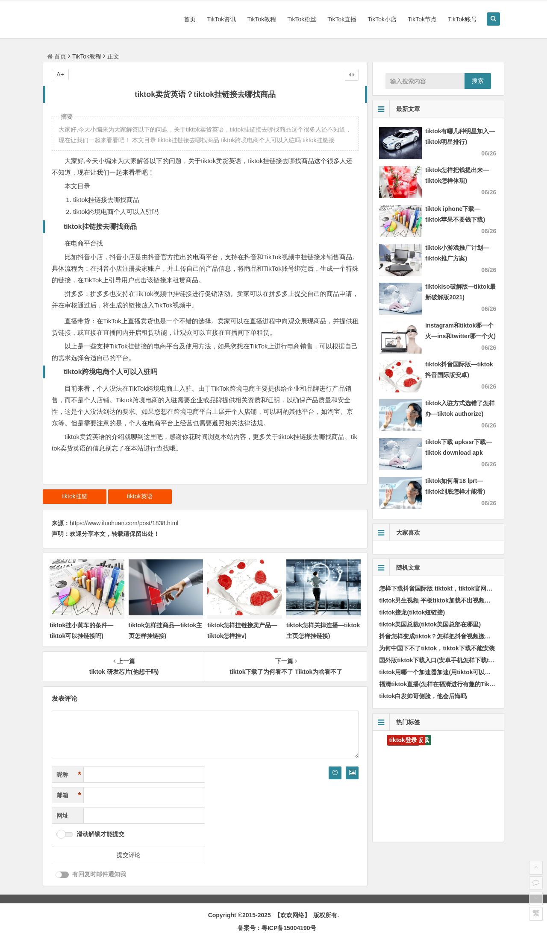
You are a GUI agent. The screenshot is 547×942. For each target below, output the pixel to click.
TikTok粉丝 (301, 19)
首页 (190, 19)
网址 (62, 815)
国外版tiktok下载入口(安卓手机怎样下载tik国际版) (446, 660)
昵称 (68, 775)
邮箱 (68, 795)
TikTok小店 (382, 19)
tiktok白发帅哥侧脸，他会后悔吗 (423, 696)
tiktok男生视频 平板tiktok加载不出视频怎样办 (441, 600)
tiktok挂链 (75, 496)
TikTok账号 (462, 19)
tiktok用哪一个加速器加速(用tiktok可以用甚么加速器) (451, 672)
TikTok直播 (341, 19)
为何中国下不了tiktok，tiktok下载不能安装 (437, 648)
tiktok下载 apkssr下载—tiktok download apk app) (458, 453)
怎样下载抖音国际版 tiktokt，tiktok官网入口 (438, 588)
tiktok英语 (140, 496)
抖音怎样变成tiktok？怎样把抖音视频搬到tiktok (443, 636)
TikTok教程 (261, 19)
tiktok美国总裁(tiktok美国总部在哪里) (430, 624)
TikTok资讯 (221, 19)
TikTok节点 (422, 19)
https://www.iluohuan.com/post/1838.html (124, 523)
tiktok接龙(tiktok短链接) (412, 612)
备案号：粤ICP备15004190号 (277, 927)
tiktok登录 (403, 740)
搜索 (478, 80)
